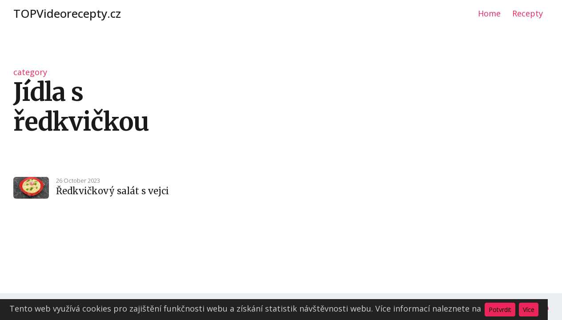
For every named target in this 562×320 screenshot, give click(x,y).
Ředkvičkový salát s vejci (112, 190)
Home (489, 13)
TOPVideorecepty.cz (67, 13)
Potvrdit (500, 309)
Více (528, 309)
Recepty (527, 13)
